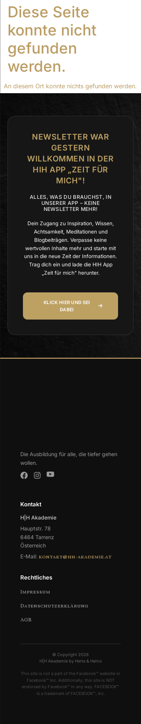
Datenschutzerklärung (54, 606)
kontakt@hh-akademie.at (75, 557)
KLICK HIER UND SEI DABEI (73, 306)
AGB (26, 620)
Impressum (35, 592)
